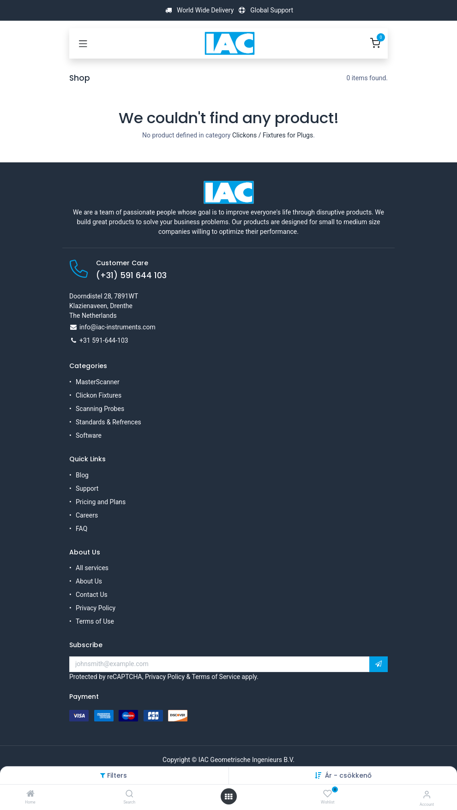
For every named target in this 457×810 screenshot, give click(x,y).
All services (92, 568)
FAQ (81, 528)
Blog (82, 475)
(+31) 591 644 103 (131, 275)
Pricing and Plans (101, 502)
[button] (378, 664)
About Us (89, 581)
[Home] (30, 794)
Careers (87, 515)
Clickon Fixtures (98, 395)
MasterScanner (98, 382)
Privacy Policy (95, 608)
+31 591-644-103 (103, 340)
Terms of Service (216, 676)
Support (87, 488)
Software (89, 435)
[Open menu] (228, 796)
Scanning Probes (100, 408)
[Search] (129, 794)
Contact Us (92, 594)
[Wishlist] (327, 793)
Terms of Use (95, 621)
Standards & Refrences (108, 422)
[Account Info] (426, 794)
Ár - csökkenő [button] (348, 775)
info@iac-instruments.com (117, 327)
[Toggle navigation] (83, 43)
